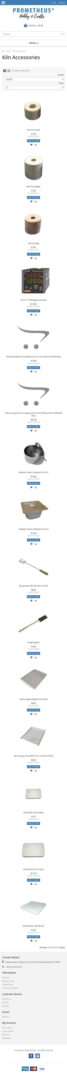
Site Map (5, 1006)
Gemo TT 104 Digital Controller (33, 300)
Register (62, 2)
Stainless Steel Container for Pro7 (33, 529)
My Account (7, 1027)
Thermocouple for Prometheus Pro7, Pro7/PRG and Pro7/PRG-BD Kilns (33, 414)
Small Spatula (34, 642)
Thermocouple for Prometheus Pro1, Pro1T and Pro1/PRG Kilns (33, 356)
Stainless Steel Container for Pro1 (33, 472)
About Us (6, 977)
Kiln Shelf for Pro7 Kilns (33, 869)
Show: (61, 83)
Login (53, 2)
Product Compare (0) (21, 71)
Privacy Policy (7, 984)
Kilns (8, 51)
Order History (8, 1031)
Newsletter (6, 1038)
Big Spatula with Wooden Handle (33, 585)
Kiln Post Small (33, 130)
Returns (5, 1002)
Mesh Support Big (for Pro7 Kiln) (33, 699)
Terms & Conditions (10, 988)
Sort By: (61, 75)
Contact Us (6, 999)
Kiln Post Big (33, 243)
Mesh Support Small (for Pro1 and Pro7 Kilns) (33, 756)
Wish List (5, 1034)
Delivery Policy (8, 981)
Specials (5, 1017)
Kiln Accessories (19, 51)
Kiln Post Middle (33, 186)
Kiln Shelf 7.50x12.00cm (33, 812)
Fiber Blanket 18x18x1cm (33, 926)
